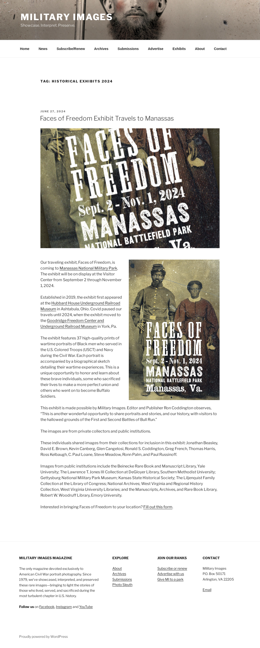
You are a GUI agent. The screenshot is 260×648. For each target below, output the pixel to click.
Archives (101, 49)
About (200, 49)
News (42, 49)
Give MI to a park (170, 579)
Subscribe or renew (172, 568)
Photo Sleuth (122, 584)
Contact (220, 49)
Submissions (128, 49)
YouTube (86, 607)
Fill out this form (157, 507)
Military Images (67, 17)
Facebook (46, 607)
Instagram (64, 607)
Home (25, 49)
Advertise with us (170, 574)
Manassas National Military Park (88, 268)
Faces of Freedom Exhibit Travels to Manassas (107, 118)
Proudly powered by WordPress (43, 636)
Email (207, 590)
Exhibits (179, 49)
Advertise (155, 49)
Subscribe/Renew (71, 49)
